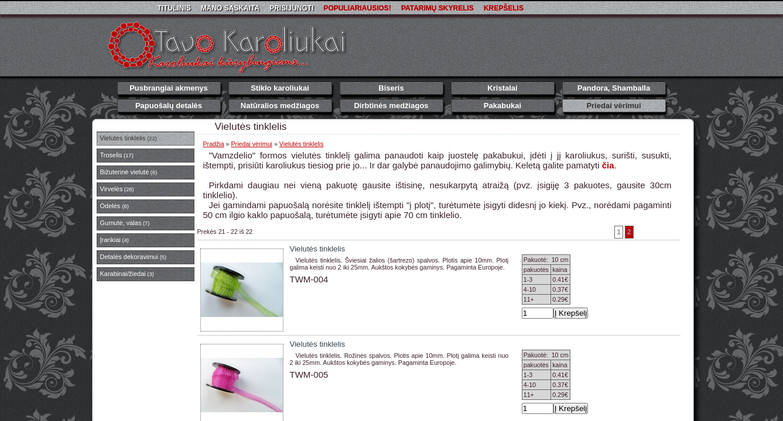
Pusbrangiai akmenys (168, 88)
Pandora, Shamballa (613, 88)
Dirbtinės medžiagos (391, 105)
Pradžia (213, 143)
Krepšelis (504, 8)
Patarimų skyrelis (437, 8)
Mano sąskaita (230, 8)
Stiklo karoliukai (280, 88)
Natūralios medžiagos (280, 105)
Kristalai (502, 88)
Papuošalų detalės (168, 105)
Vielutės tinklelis (301, 143)
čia (608, 165)
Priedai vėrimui (613, 105)
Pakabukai (502, 105)
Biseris (391, 88)
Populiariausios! (357, 8)
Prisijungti (291, 8)
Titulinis (173, 8)
